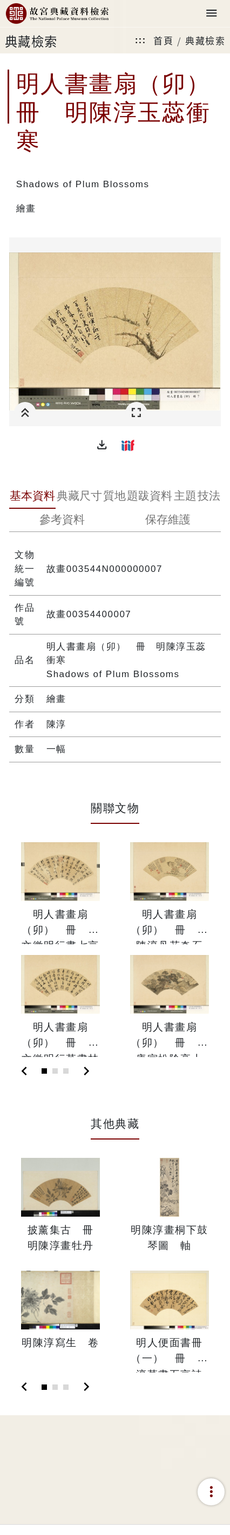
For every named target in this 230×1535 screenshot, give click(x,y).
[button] (102, 445)
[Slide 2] (55, 1071)
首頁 (163, 40)
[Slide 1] (44, 1071)
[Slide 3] (66, 1071)
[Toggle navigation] (211, 14)
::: (140, 40)
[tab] (32, 497)
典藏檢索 (205, 40)
